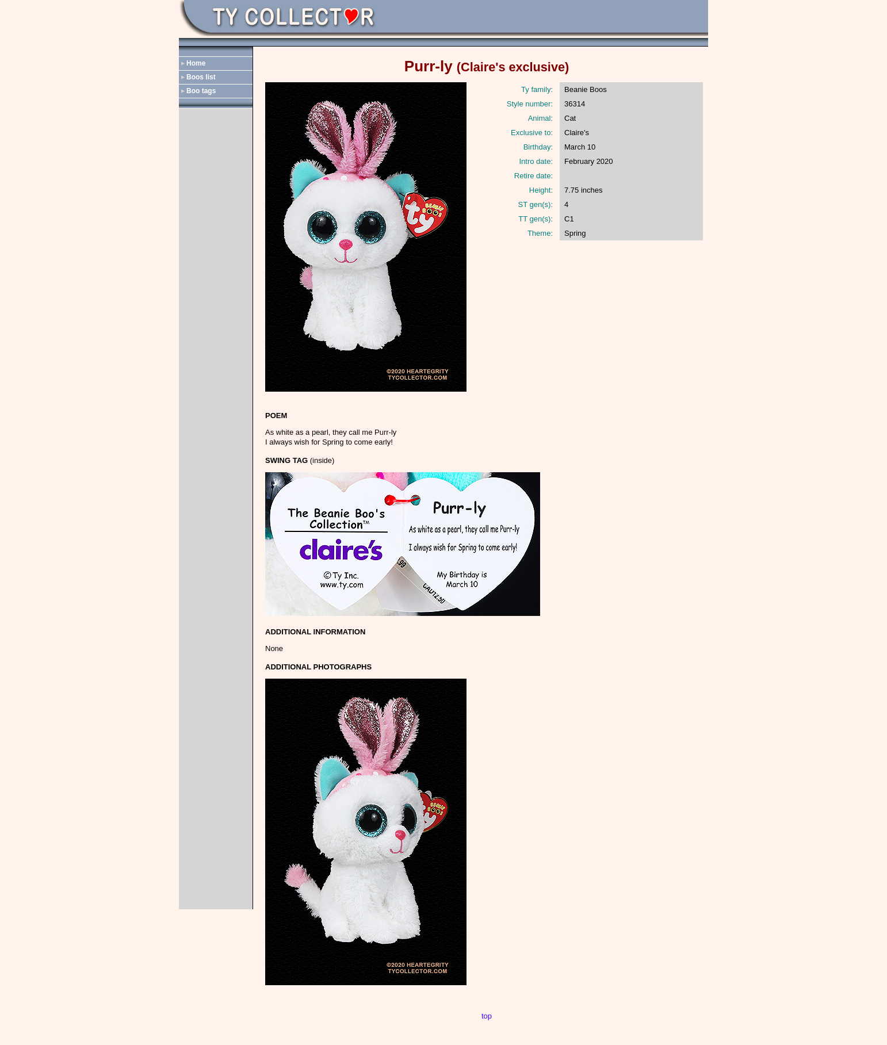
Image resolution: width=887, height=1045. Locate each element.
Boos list (201, 77)
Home (195, 63)
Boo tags (201, 91)
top (486, 1016)
